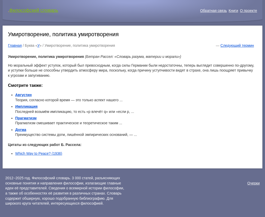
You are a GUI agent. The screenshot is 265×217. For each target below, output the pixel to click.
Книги (233, 11)
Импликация (26, 106)
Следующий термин (237, 45)
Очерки (253, 183)
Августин (23, 95)
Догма (20, 130)
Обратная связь (213, 11)
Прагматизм (26, 118)
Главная (15, 45)
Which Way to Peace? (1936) (38, 153)
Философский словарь (33, 10)
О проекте (248, 11)
